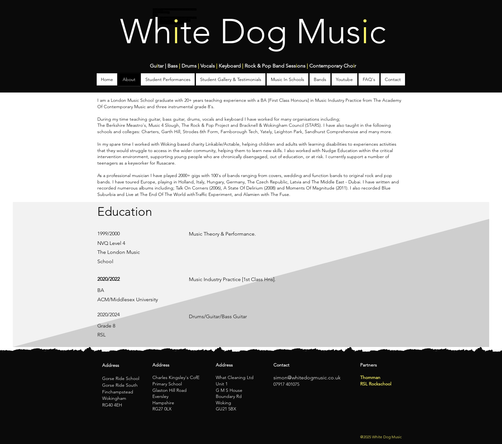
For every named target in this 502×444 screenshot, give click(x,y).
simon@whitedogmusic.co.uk (307, 378)
